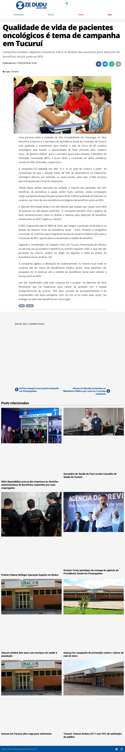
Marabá (51, 15)
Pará (109, 15)
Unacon (30, 306)
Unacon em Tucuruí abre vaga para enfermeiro (26, 734)
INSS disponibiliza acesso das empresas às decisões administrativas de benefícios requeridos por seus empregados (29, 485)
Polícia (80, 15)
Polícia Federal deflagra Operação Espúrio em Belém (29, 575)
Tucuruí (14, 72)
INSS (22, 306)
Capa (7, 72)
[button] (98, 64)
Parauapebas (19, 15)
